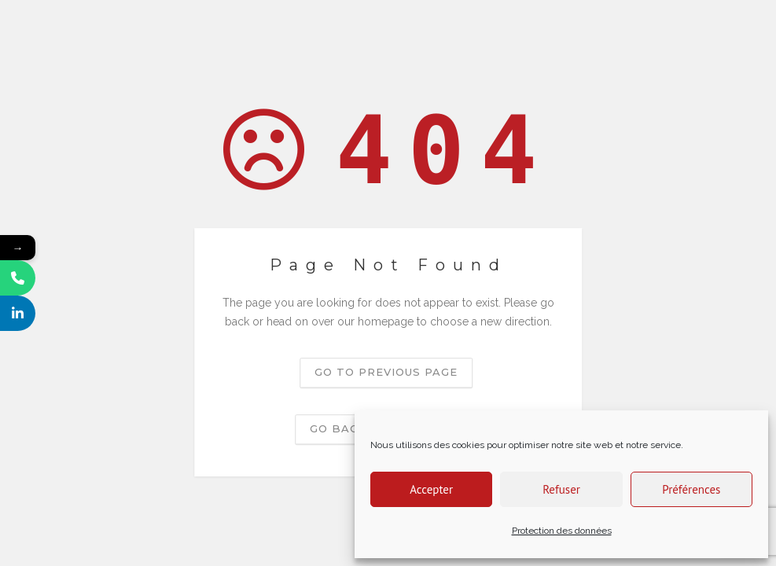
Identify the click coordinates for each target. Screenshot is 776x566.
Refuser (561, 489)
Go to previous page (386, 372)
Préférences (691, 489)
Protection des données (562, 530)
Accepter (431, 489)
